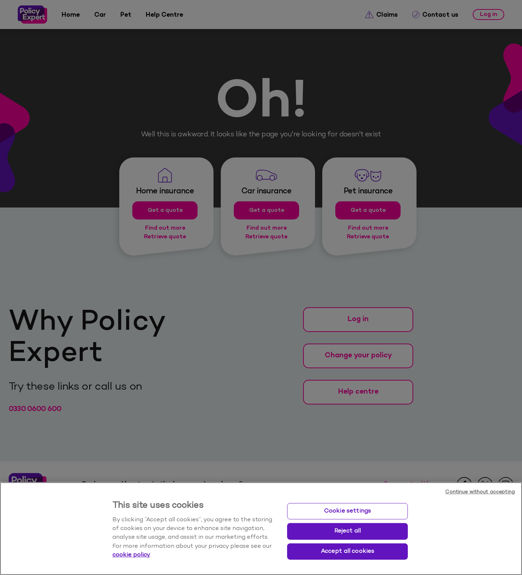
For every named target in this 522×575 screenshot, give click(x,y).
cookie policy (131, 555)
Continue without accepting (480, 492)
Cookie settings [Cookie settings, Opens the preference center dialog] (347, 511)
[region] (261, 528)
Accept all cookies (347, 551)
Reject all (347, 531)
